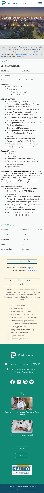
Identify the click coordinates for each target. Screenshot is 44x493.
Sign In (24, 3)
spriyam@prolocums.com (24, 54)
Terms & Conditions (17, 490)
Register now (31, 270)
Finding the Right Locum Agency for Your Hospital (22, 413)
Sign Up (31, 3)
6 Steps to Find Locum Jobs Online (22, 435)
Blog (22, 393)
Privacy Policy (32, 490)
